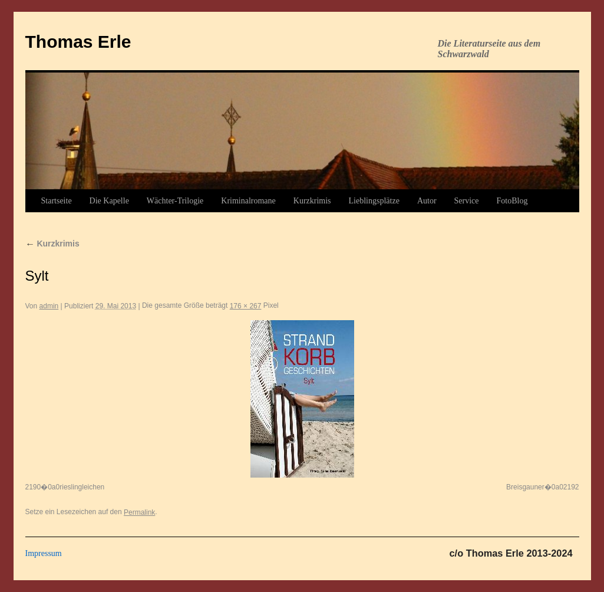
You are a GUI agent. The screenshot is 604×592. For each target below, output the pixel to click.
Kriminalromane (248, 200)
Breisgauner (525, 487)
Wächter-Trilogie (175, 200)
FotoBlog (512, 200)
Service (466, 200)
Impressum (43, 553)
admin (49, 306)
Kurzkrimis (312, 200)
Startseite (56, 200)
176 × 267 (246, 306)
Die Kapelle (109, 200)
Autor (427, 200)
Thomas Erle (78, 41)
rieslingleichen (82, 487)
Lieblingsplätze (374, 200)
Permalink (139, 512)
